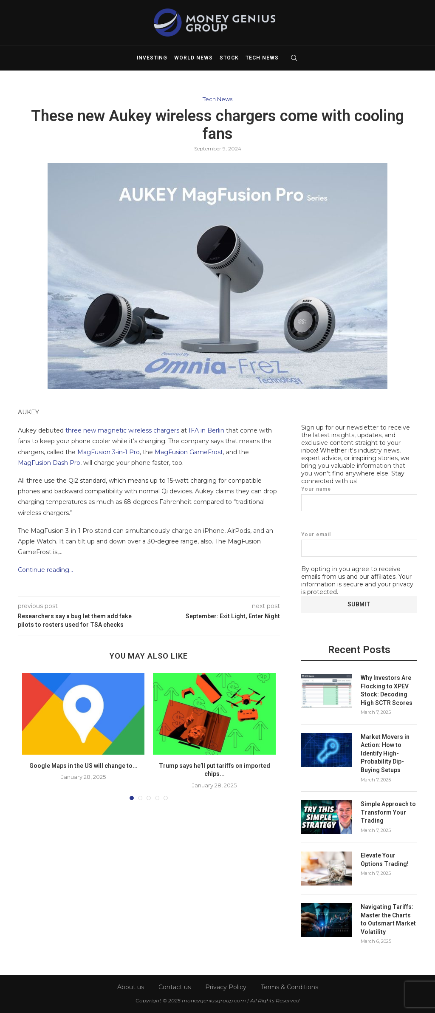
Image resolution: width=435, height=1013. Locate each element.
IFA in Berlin (206, 430)
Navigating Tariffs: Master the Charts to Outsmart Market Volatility (388, 919)
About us (130, 986)
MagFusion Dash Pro (49, 463)
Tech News (262, 58)
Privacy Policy (225, 986)
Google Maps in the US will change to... (83, 765)
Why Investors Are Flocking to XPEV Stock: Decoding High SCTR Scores (386, 690)
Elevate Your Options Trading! (385, 859)
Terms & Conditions (289, 986)
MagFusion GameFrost (189, 452)
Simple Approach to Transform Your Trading (388, 811)
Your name (359, 498)
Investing (152, 58)
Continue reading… (45, 570)
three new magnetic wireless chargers (122, 430)
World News (193, 58)
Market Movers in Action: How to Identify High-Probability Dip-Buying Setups (385, 753)
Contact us (174, 986)
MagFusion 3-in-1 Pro (108, 452)
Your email (359, 543)
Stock (229, 58)
